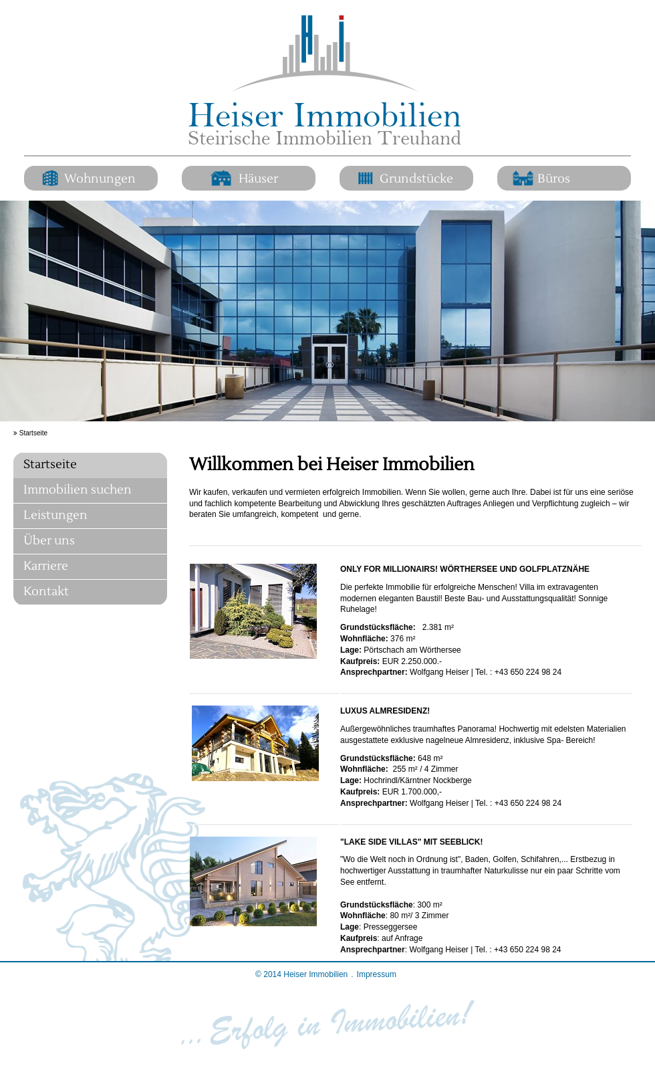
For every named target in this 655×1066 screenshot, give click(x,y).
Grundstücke (416, 179)
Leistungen (55, 515)
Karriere (45, 566)
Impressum (376, 974)
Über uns (49, 540)
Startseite (50, 464)
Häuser (258, 179)
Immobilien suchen (77, 490)
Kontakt (46, 591)
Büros (553, 179)
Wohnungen (100, 179)
